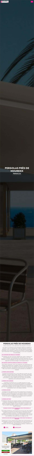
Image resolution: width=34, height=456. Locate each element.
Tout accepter (6, 450)
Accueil (6, 427)
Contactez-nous (17, 427)
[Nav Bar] (32, 2)
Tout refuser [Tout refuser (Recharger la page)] (5, 452)
